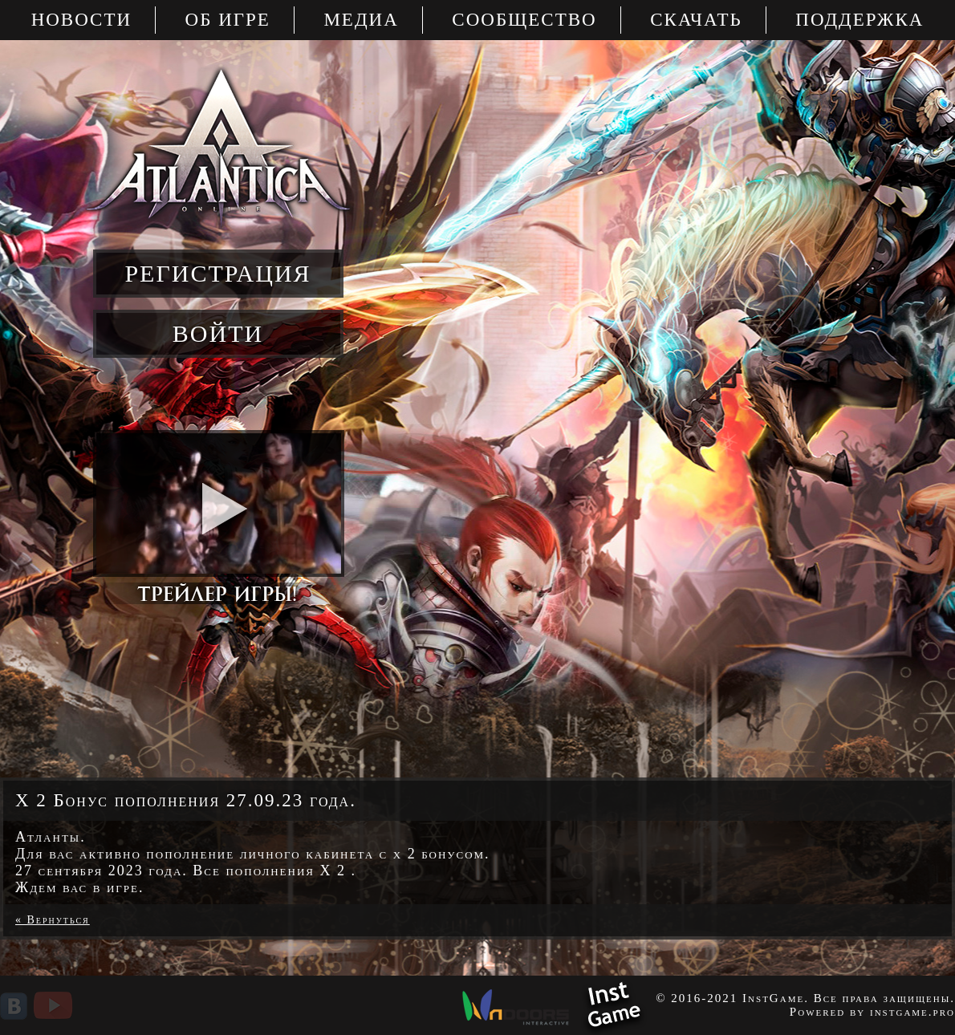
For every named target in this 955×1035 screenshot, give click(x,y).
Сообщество (524, 20)
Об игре (227, 20)
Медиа (360, 20)
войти (218, 333)
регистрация (217, 273)
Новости (81, 20)
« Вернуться (52, 920)
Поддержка (859, 20)
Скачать (696, 20)
